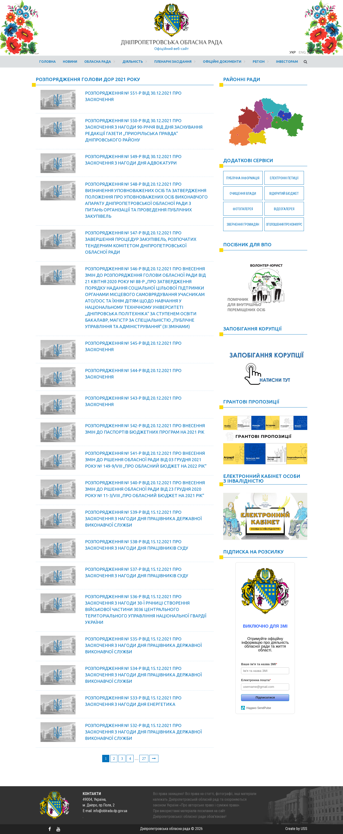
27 (144, 758)
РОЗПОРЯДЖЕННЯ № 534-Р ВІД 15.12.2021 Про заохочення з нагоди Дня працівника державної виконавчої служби (143, 675)
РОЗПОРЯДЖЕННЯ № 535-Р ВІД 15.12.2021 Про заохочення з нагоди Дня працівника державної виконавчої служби (143, 645)
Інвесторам (287, 61)
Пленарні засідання (173, 61)
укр (292, 52)
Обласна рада (97, 61)
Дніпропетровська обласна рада (171, 42)
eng (302, 52)
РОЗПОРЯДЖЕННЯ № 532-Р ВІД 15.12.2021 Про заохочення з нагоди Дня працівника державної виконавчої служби (143, 732)
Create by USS (296, 828)
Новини (70, 61)
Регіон (259, 61)
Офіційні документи (222, 61)
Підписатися (265, 697)
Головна (47, 61)
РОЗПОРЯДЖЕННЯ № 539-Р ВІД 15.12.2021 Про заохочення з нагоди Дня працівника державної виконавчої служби (143, 518)
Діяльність (132, 61)
